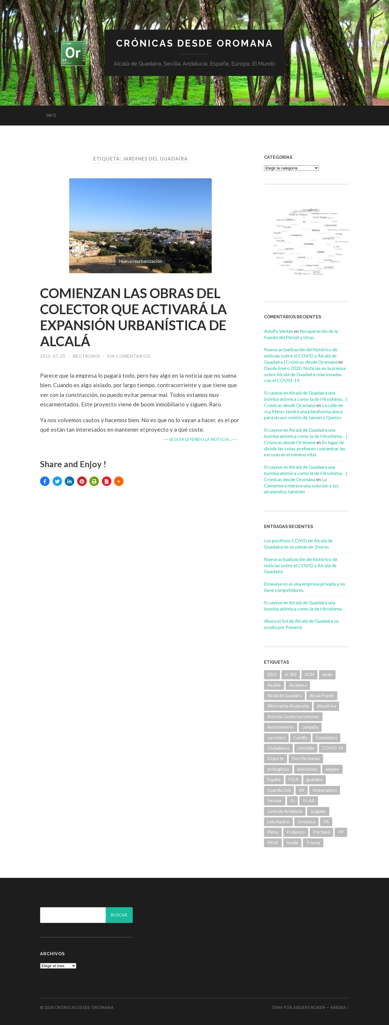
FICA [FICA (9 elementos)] (293, 779)
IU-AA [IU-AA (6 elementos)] (309, 800)
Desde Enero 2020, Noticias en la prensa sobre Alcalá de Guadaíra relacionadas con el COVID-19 (304, 374)
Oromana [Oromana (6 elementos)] (306, 821)
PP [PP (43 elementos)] (341, 832)
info (51, 115)
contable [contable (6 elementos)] (306, 748)
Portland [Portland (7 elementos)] (321, 832)
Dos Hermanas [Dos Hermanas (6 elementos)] (306, 758)
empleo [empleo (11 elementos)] (332, 769)
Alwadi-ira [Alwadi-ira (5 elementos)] (326, 705)
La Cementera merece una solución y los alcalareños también (301, 485)
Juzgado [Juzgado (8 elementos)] (318, 811)
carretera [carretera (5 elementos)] (276, 737)
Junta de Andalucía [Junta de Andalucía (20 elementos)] (284, 811)
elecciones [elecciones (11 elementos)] (307, 769)
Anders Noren (309, 1007)
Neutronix (86, 356)
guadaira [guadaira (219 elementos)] (314, 779)
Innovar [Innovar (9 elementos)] (274, 800)
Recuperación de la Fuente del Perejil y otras (301, 334)
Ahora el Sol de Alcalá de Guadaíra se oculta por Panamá (301, 624)
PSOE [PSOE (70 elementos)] (273, 842)
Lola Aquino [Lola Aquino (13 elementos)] (278, 821)
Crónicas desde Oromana (194, 43)
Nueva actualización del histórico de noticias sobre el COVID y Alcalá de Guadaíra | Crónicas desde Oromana (300, 356)
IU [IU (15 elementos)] (292, 800)
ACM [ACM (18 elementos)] (309, 674)
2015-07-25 (53, 356)
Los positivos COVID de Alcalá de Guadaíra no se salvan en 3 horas (298, 543)
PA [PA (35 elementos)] (326, 821)
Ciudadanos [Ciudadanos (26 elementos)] (278, 748)
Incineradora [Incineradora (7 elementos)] (324, 790)
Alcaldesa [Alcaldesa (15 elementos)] (298, 685)
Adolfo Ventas (278, 331)
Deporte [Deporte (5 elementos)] (275, 758)
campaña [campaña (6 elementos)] (310, 727)
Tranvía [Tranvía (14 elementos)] (313, 842)
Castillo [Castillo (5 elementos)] (300, 737)
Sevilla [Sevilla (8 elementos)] (292, 842)
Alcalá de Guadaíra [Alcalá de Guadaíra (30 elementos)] (284, 695)
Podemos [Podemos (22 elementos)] (296, 832)
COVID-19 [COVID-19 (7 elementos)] (332, 748)
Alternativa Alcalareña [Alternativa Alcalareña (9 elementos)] (288, 705)
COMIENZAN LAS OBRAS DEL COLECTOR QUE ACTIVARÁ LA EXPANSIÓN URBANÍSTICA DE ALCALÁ (133, 317)
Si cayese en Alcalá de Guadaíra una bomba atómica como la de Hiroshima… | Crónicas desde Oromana (305, 399)
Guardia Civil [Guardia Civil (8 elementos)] (279, 790)
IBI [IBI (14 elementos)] (301, 790)
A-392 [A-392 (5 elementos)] (291, 674)
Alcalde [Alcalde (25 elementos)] (274, 685)
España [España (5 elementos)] (274, 779)
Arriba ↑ (340, 1007)
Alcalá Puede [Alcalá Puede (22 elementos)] (322, 695)
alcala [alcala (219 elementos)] (327, 674)
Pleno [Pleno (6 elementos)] (273, 832)
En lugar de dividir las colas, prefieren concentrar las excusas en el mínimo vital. (304, 448)
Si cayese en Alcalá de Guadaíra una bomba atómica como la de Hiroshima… (304, 605)
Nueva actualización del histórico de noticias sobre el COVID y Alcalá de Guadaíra (300, 565)
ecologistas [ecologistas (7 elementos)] (278, 769)
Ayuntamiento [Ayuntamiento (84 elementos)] (280, 727)
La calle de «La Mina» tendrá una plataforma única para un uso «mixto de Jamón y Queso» (303, 411)
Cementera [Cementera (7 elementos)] (326, 737)
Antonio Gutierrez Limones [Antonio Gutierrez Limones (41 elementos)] (293, 716)
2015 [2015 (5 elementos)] (272, 674)
